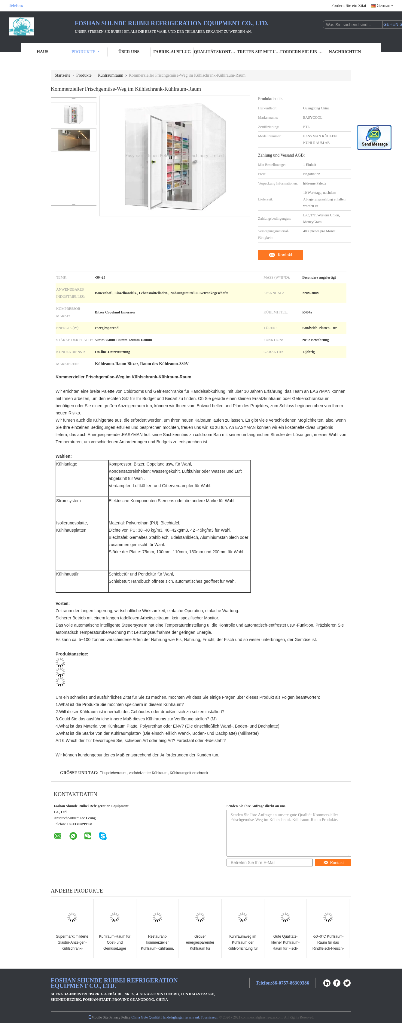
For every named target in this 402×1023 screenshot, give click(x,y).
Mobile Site (98, 1017)
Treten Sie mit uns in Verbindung (258, 52)
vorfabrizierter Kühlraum (148, 773)
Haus (42, 52)
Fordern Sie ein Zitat (348, 5)
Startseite (62, 75)
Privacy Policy (119, 1017)
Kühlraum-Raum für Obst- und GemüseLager (115, 942)
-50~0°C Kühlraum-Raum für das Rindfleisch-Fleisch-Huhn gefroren (328, 945)
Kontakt (285, 254)
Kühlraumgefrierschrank (189, 773)
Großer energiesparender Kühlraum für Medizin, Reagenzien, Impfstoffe (200, 948)
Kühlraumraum (110, 75)
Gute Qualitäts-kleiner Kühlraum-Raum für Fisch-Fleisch (285, 945)
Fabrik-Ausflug (172, 52)
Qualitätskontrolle (215, 52)
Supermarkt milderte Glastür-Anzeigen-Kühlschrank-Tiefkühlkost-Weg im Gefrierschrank (72, 948)
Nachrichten (345, 52)
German (385, 5)
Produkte (86, 52)
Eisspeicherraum (112, 773)
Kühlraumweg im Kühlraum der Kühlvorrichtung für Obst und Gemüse (243, 945)
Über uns (128, 52)
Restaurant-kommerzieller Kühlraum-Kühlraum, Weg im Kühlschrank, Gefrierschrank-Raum (157, 948)
